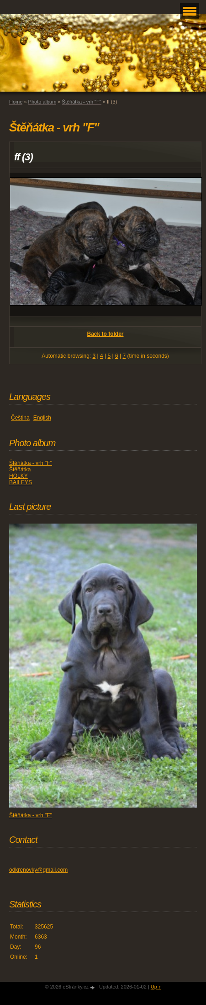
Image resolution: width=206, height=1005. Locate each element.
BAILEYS (20, 482)
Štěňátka (20, 469)
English (42, 418)
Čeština (20, 418)
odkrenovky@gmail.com (38, 870)
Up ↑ (156, 986)
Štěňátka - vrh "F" (81, 101)
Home (15, 101)
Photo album (42, 101)
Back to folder (105, 334)
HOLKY (18, 476)
